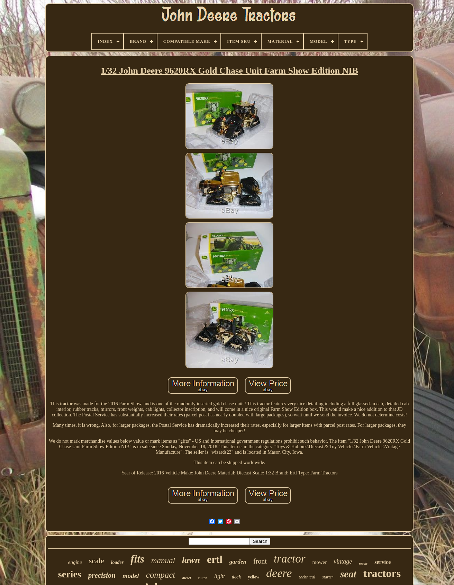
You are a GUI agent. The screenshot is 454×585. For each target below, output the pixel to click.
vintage (343, 561)
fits (137, 559)
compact (160, 574)
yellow (253, 577)
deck (236, 576)
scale (96, 560)
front (260, 561)
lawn (191, 560)
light (219, 576)
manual (163, 560)
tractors (382, 573)
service (382, 562)
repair (363, 563)
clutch (202, 578)
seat (348, 573)
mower (319, 562)
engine (75, 562)
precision (102, 575)
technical (307, 576)
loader (117, 562)
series (69, 574)
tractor (290, 559)
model (130, 575)
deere (279, 573)
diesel (186, 578)
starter (327, 577)
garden (237, 561)
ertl (215, 559)
